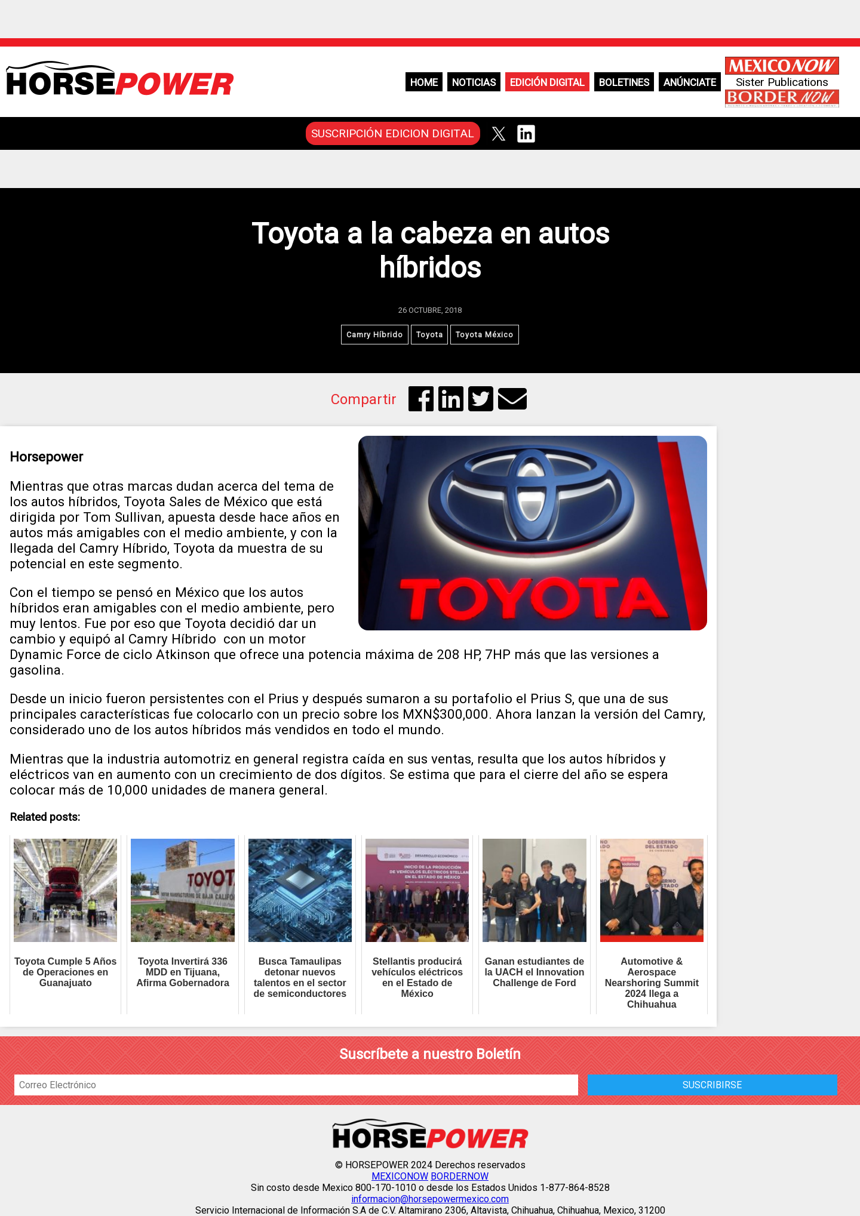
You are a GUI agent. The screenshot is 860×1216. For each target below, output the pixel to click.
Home (424, 82)
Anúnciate (690, 82)
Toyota (429, 334)
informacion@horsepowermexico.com (430, 1199)
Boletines (624, 82)
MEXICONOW (399, 1176)
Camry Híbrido (374, 334)
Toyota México (485, 334)
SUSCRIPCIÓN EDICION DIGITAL (392, 133)
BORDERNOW (460, 1176)
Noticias (474, 82)
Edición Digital (547, 82)
